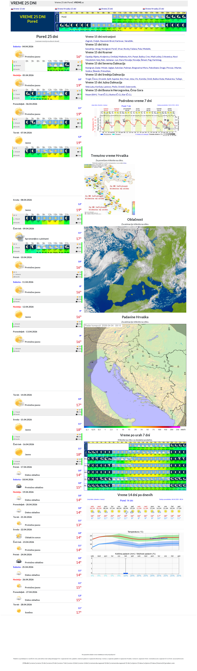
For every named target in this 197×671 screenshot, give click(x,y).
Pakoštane (154, 67)
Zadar (97, 67)
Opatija (89, 56)
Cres (148, 56)
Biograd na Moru (140, 67)
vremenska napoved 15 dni (120, 663)
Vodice (88, 71)
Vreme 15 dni (19, 9)
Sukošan (119, 67)
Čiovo (95, 79)
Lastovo (107, 86)
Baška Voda (158, 79)
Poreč (114, 48)
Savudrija (89, 48)
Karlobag (156, 60)
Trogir (88, 79)
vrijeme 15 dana (137, 663)
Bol (121, 79)
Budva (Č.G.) (115, 94)
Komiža (142, 79)
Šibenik (96, 71)
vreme (32, 663)
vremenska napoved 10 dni (99, 663)
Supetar (115, 79)
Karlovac (119, 41)
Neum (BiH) (91, 94)
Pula (140, 48)
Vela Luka (89, 86)
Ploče (114, 86)
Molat (104, 67)
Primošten (105, 71)
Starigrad (89, 67)
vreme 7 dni (62, 663)
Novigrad (106, 48)
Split (109, 79)
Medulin (146, 48)
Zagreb (88, 41)
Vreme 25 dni (107, 9)
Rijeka (96, 56)
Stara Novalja (125, 60)
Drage (163, 67)
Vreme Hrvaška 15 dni (66, 9)
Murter (177, 67)
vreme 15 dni (41, 663)
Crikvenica (167, 56)
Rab (103, 60)
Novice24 (160, 663)
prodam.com (170, 663)
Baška (142, 56)
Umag (98, 48)
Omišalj (114, 56)
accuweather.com (178, 658)
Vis (136, 79)
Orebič (121, 86)
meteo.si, (105, 658)
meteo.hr (135, 658)
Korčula (99, 86)
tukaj (124, 163)
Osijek (96, 41)
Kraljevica (105, 56)
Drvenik (102, 79)
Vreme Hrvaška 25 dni (154, 9)
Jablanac (110, 60)
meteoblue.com (154, 658)
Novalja (136, 60)
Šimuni (144, 60)
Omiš (149, 79)
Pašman (127, 67)
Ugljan (111, 67)
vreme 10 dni (72, 663)
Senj (98, 60)
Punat (135, 56)
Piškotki (26, 663)
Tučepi (178, 79)
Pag (150, 60)
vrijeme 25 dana (150, 663)
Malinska (122, 56)
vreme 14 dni (83, 663)
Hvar (126, 79)
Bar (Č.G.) (126, 94)
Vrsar (120, 48)
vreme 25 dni (52, 663)
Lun (116, 60)
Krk (130, 56)
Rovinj (126, 48)
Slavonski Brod (107, 41)
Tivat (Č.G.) (103, 94)
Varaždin (129, 41)
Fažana (133, 48)
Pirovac (170, 67)
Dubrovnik (131, 86)
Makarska (170, 79)
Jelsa (132, 79)
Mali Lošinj (156, 56)
